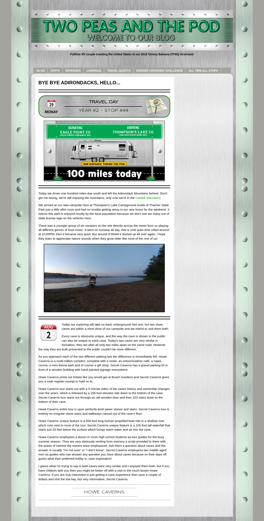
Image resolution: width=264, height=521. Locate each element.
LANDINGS (94, 70)
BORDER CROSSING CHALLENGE (159, 70)
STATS (55, 70)
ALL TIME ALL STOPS (203, 70)
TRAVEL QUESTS (118, 70)
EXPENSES (72, 70)
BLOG (41, 70)
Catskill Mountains (148, 197)
